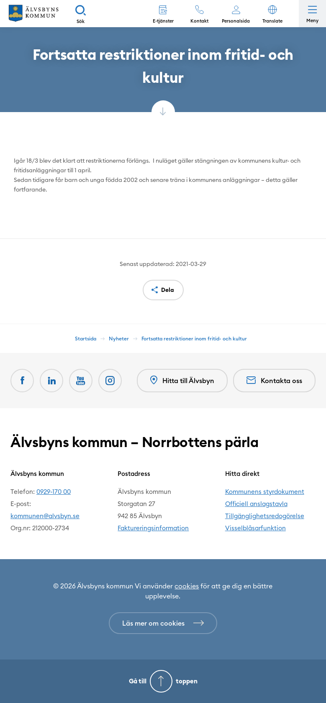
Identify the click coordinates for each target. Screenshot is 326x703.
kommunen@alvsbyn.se (45, 516)
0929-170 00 (53, 492)
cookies (187, 586)
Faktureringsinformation (153, 528)
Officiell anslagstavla (256, 504)
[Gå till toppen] (163, 681)
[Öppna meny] (312, 13)
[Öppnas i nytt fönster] (110, 380)
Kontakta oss (274, 380)
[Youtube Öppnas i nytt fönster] (80, 380)
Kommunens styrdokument (264, 492)
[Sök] (80, 13)
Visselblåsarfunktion (255, 528)
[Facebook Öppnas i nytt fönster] (22, 380)
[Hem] (33, 14)
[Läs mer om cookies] (163, 623)
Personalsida (236, 21)
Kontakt (199, 21)
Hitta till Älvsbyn (182, 380)
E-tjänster (163, 21)
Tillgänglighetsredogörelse (264, 516)
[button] (272, 13)
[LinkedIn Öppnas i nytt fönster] (51, 380)
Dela (167, 290)
